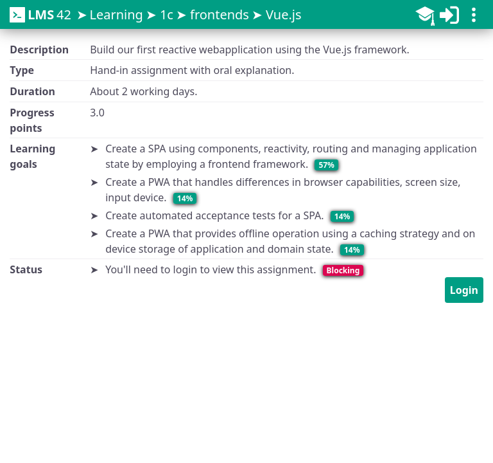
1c (166, 14)
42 (40, 14)
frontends (219, 14)
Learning (116, 14)
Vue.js (284, 14)
